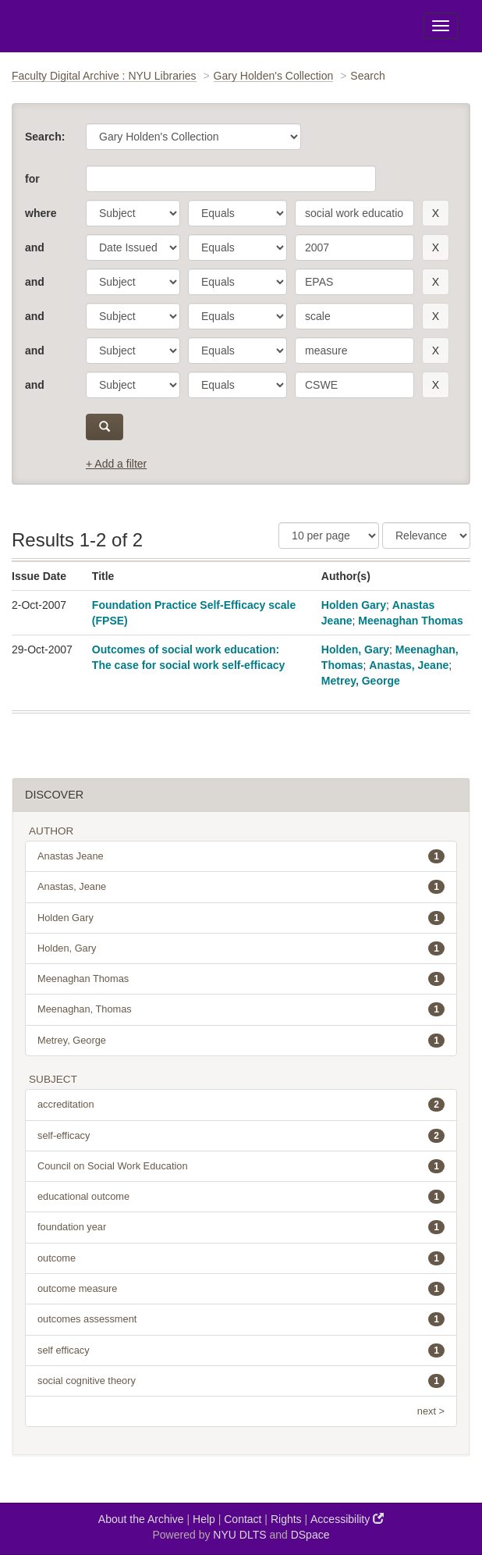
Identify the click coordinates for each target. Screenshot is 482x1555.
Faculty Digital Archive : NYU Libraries (104, 75)
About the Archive (141, 1519)
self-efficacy (241, 1136)
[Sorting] (426, 535)
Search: (45, 136)
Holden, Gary (355, 649)
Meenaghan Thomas (410, 620)
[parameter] (133, 213)
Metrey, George (360, 680)
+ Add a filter (116, 463)
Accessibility (347, 1518)
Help (204, 1519)
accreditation (241, 1105)
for (32, 179)
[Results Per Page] (328, 535)
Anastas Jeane (241, 856)
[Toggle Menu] (441, 25)
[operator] (237, 213)
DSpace (310, 1534)
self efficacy (241, 1350)
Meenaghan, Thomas (241, 1009)
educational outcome (241, 1197)
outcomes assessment (241, 1319)
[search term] (354, 213)
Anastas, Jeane (408, 665)
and (34, 247)
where (40, 213)
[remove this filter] (435, 213)
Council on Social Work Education (241, 1166)
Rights (286, 1519)
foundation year (241, 1227)
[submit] (104, 427)
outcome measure (241, 1289)
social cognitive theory (241, 1381)
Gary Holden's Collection (274, 75)
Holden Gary (353, 605)
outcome (241, 1258)
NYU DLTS (239, 1534)
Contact (242, 1519)
